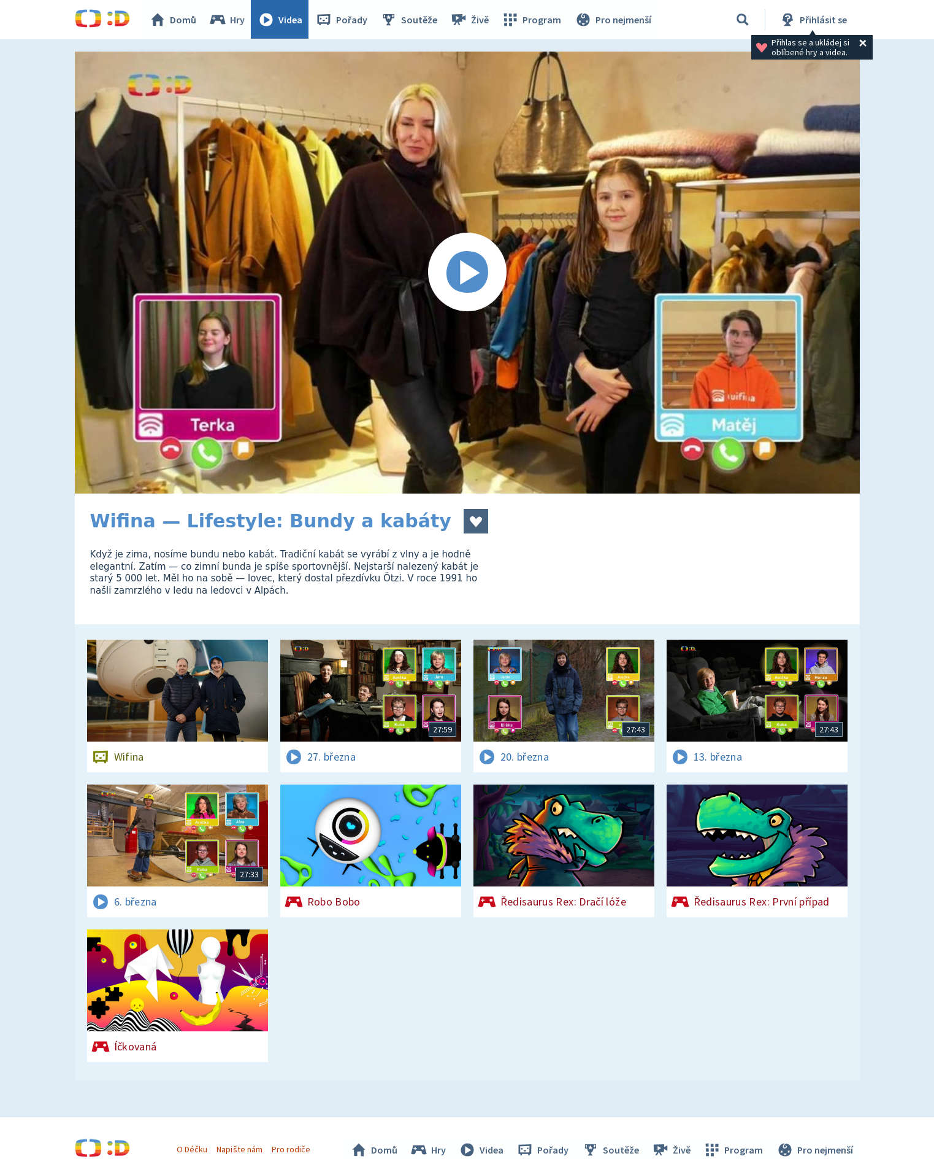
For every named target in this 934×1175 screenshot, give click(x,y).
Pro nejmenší (613, 19)
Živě (470, 19)
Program (532, 19)
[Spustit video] (467, 273)
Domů (173, 19)
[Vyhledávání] (743, 19)
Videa (281, 19)
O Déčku (192, 1149)
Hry (228, 19)
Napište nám (239, 1149)
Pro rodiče (291, 1149)
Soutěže (409, 19)
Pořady (342, 19)
